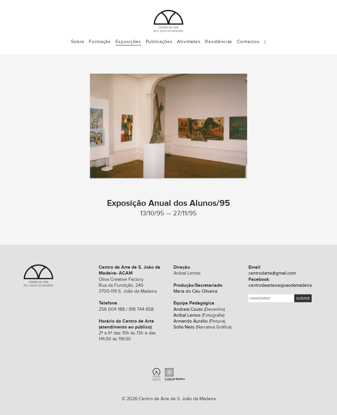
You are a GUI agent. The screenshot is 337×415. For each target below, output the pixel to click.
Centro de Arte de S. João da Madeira (38, 275)
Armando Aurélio (190, 321)
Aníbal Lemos (187, 315)
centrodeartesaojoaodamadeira (280, 285)
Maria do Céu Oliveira (195, 291)
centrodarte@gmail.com (272, 273)
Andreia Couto (188, 309)
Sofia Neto (183, 327)
